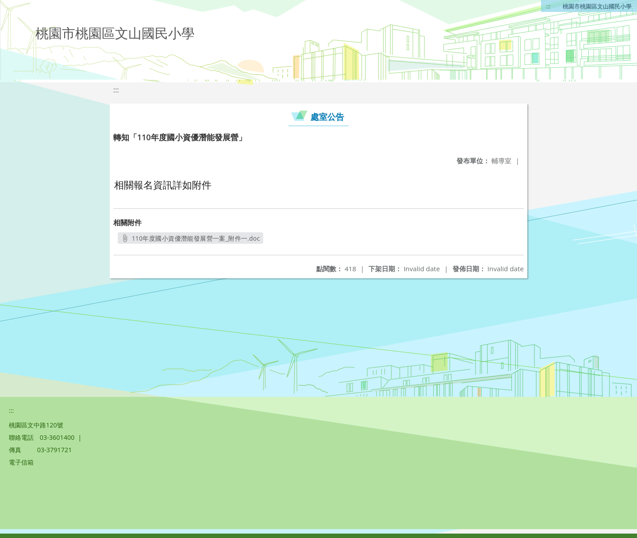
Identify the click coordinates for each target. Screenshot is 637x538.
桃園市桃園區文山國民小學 (597, 6)
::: (548, 6)
